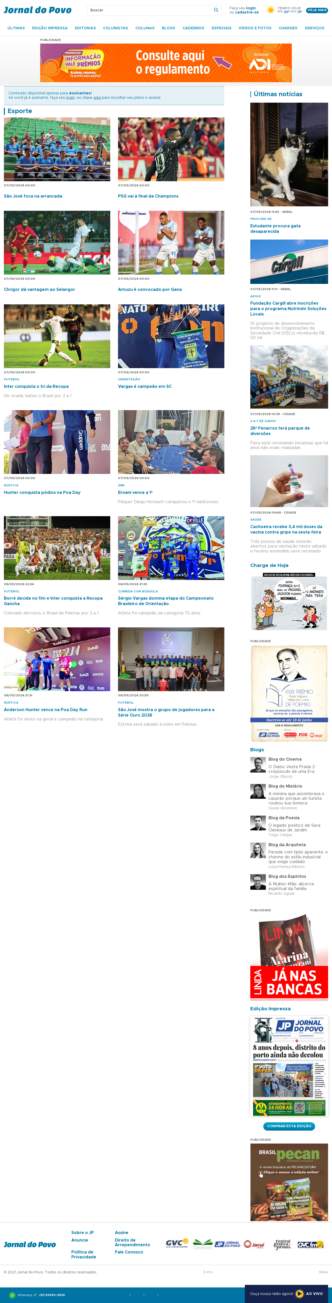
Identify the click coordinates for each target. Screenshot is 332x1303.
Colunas (145, 28)
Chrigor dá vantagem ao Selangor (39, 290)
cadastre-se (247, 12)
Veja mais (317, 10)
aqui (97, 98)
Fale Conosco (129, 1252)
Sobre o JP (82, 1233)
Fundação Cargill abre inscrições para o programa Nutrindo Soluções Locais (288, 308)
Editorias (85, 28)
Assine (121, 1233)
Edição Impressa (50, 28)
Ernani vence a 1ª (135, 493)
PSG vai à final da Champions (148, 196)
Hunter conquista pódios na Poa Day (42, 493)
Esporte (20, 111)
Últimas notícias (278, 94)
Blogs (168, 28)
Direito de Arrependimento (132, 1242)
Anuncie (79, 1240)
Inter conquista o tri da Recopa (36, 386)
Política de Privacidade (83, 1254)
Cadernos (193, 28)
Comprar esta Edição (289, 1126)
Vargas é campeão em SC (145, 386)
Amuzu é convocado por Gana (150, 290)
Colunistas (115, 28)
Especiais (222, 28)
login (251, 8)
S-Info (208, 1272)
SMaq (323, 1272)
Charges (288, 28)
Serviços (314, 28)
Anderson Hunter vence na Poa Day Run (45, 710)
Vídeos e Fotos (255, 28)
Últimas (16, 28)
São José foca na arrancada (33, 196)
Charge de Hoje (269, 565)
